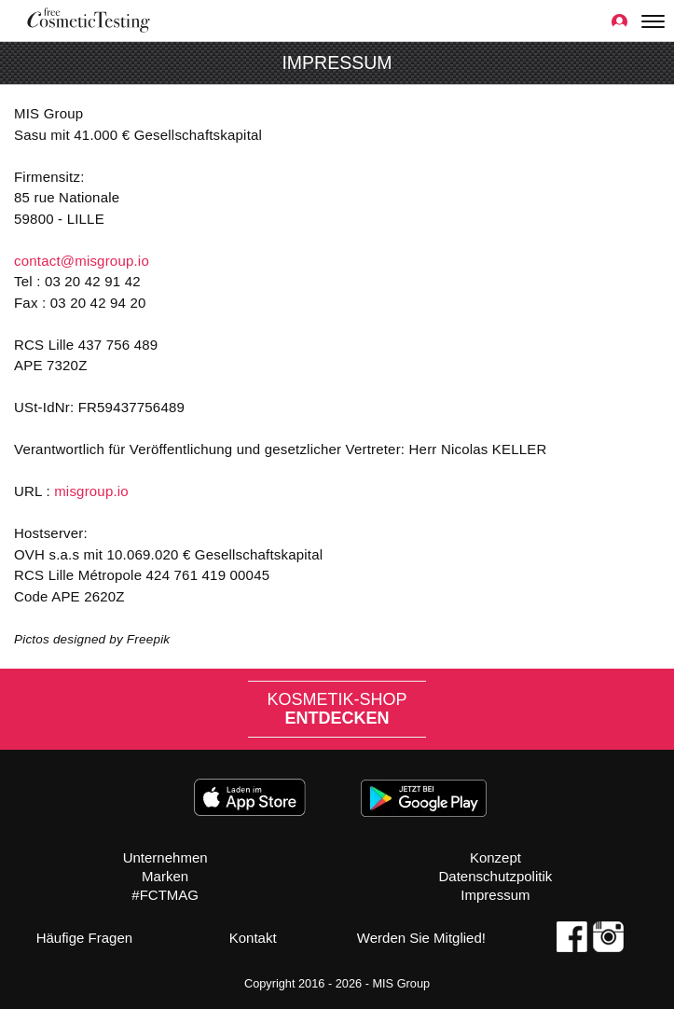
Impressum (495, 895)
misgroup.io (91, 491)
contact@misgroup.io (81, 261)
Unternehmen (165, 857)
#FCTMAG (165, 895)
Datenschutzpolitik (496, 876)
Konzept (495, 857)
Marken (165, 876)
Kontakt (253, 938)
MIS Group (401, 983)
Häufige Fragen (84, 938)
